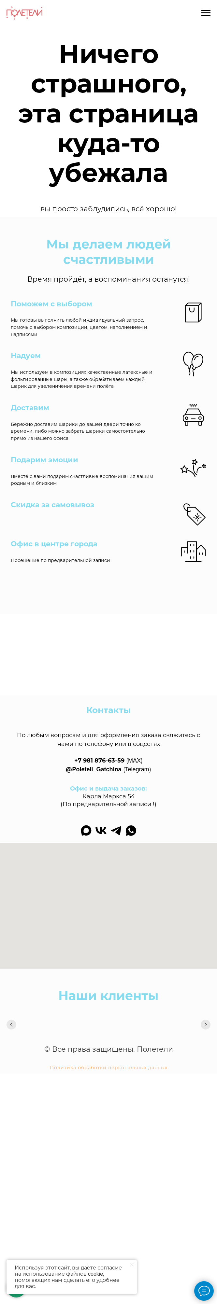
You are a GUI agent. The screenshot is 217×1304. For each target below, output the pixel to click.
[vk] (101, 830)
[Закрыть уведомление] (132, 1264)
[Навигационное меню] (205, 13)
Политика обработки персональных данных (108, 1068)
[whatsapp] (130, 830)
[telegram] (116, 830)
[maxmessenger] (86, 830)
